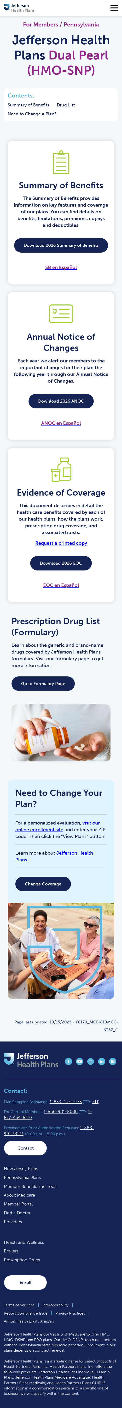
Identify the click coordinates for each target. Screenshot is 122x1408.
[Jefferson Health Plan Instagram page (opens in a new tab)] (112, 1063)
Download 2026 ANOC (61, 401)
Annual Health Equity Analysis (29, 1321)
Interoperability (55, 1305)
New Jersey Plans (21, 1168)
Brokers (11, 1251)
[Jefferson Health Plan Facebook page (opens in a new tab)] (68, 1063)
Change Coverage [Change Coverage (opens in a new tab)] (43, 884)
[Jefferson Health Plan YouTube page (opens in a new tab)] (79, 1063)
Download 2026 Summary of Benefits (61, 245)
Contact (25, 1148)
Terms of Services (19, 1305)
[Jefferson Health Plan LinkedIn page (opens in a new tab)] (101, 1063)
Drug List (66, 105)
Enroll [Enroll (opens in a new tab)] (25, 1282)
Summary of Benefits (28, 105)
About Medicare (19, 1195)
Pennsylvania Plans (22, 1177)
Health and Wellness (24, 1242)
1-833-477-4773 (66, 1101)
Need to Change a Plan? (32, 114)
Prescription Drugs (22, 1260)
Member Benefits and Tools (30, 1186)
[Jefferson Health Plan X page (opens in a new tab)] (90, 1063)
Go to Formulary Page (43, 683)
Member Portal (18, 1204)
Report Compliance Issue (25, 1313)
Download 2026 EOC (61, 563)
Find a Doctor (17, 1213)
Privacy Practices (70, 1313)
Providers (13, 1222)
